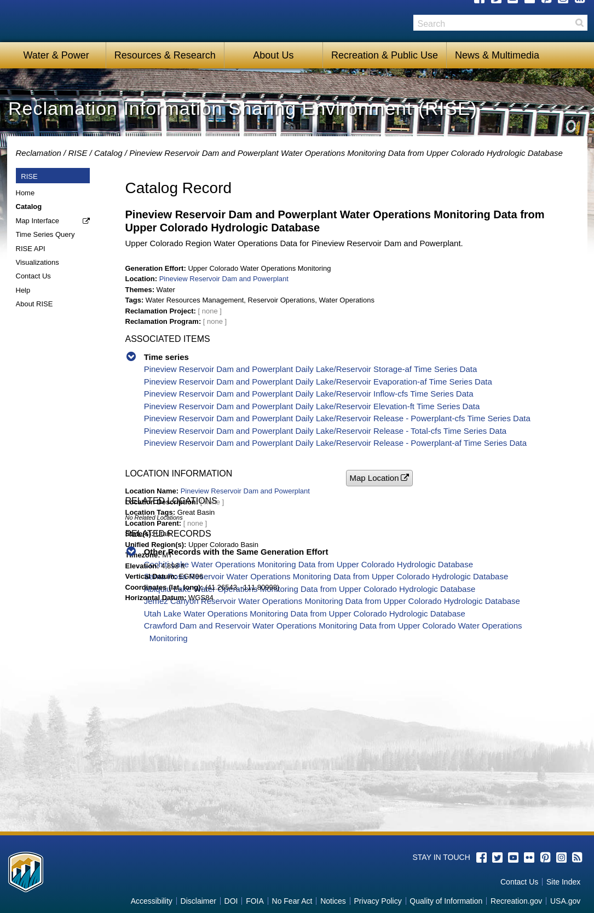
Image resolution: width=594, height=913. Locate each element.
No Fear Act (292, 901)
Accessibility (151, 901)
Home (25, 193)
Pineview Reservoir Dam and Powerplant (224, 279)
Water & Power (56, 55)
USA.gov (565, 901)
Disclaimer (198, 901)
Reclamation (38, 153)
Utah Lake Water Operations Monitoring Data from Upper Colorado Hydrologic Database (304, 613)
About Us (273, 55)
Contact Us (33, 276)
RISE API (30, 249)
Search (579, 23)
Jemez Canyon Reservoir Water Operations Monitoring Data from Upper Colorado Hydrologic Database (332, 601)
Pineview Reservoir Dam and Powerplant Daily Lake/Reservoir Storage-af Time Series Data (310, 369)
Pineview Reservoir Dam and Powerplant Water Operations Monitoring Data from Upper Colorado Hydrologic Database (346, 153)
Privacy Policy (378, 901)
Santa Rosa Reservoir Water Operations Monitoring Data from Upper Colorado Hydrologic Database (326, 576)
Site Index (563, 881)
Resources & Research (165, 55)
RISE (77, 153)
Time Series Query (45, 234)
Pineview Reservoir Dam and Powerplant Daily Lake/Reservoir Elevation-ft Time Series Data (312, 406)
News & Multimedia (497, 55)
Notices (333, 901)
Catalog (108, 153)
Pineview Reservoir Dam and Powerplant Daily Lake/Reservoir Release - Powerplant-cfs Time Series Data (337, 418)
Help (23, 290)
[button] (379, 478)
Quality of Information (446, 901)
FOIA (255, 901)
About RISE (34, 304)
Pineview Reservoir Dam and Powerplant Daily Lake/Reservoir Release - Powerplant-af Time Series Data (335, 442)
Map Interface (38, 221)
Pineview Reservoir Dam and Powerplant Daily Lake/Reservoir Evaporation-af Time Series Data (318, 381)
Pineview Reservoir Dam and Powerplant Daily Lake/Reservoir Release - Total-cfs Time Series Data (325, 430)
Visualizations (37, 262)
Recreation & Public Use (384, 55)
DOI (231, 901)
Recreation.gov (516, 901)
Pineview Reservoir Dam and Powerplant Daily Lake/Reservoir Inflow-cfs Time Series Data (309, 393)
